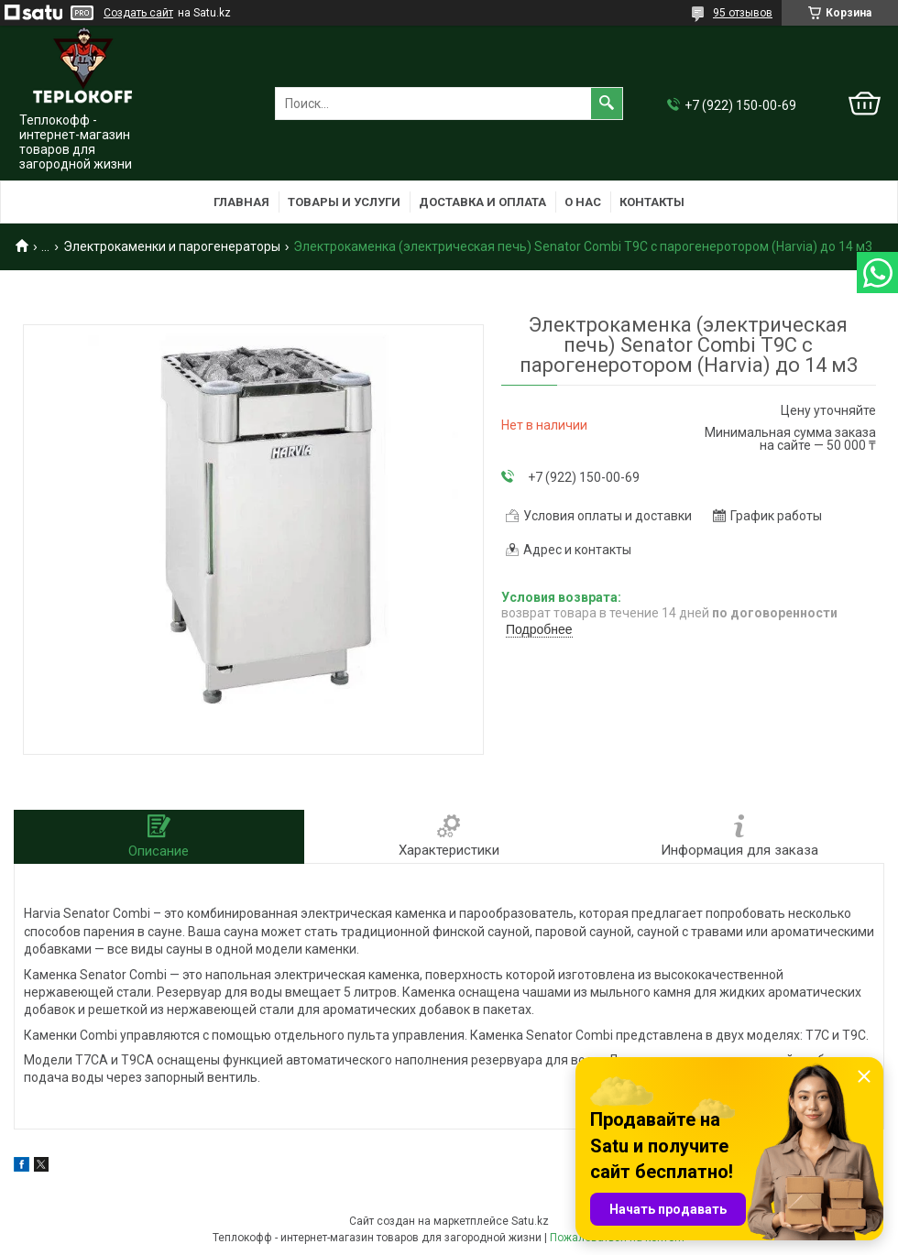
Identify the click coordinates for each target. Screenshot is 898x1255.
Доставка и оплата (482, 202)
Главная (241, 202)
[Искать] (606, 103)
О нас (582, 202)
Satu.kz (530, 1221)
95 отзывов (742, 12)
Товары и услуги (344, 202)
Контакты (651, 202)
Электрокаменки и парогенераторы (171, 246)
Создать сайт (138, 12)
